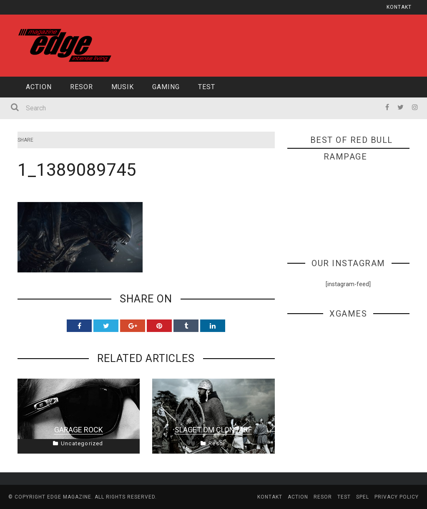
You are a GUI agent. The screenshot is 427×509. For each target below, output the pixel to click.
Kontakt (399, 7)
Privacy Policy (396, 497)
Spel (362, 497)
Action (39, 87)
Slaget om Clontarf (213, 429)
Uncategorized (82, 443)
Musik (122, 87)
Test (206, 87)
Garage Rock (78, 429)
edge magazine (69, 497)
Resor (81, 87)
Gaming (166, 87)
